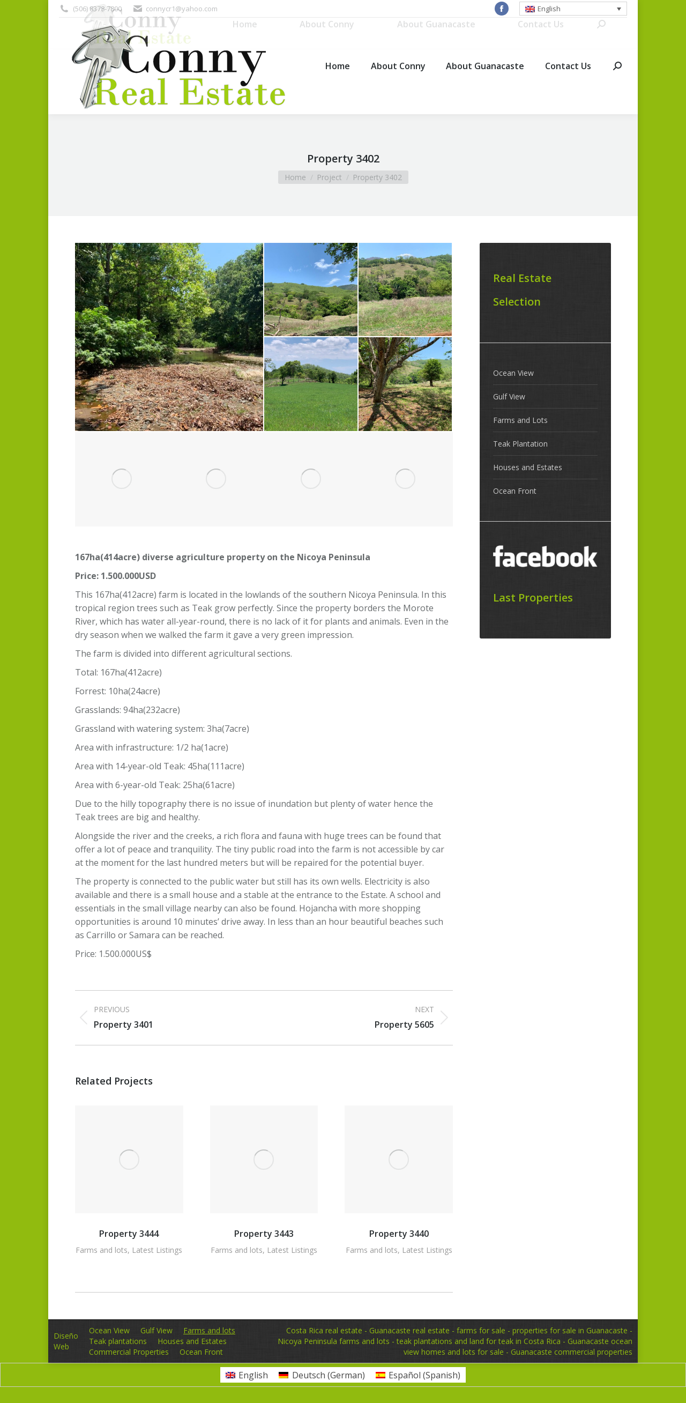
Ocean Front (514, 491)
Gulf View (509, 396)
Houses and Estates (527, 467)
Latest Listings (157, 1250)
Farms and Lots (520, 420)
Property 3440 (399, 1233)
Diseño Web (66, 1341)
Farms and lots (102, 1250)
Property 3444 (129, 1233)
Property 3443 (264, 1233)
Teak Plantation (520, 444)
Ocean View (513, 373)
